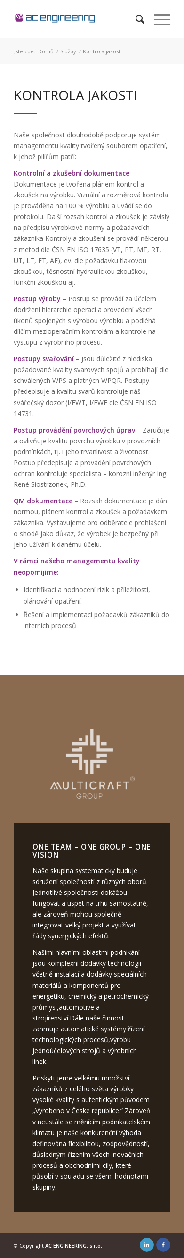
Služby (68, 51)
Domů (46, 51)
